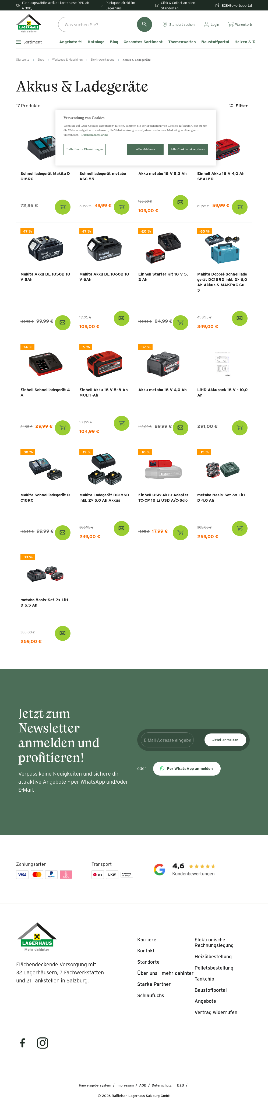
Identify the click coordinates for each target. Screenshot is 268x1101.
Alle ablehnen (145, 149)
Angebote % (70, 42)
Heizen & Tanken (250, 42)
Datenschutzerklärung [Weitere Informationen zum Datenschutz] (94, 134)
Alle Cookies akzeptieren (188, 149)
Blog (114, 42)
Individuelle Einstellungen (84, 149)
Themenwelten (182, 42)
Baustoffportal (215, 42)
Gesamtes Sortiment (143, 42)
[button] (187, 769)
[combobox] (105, 24)
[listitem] (146, 940)
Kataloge (96, 42)
